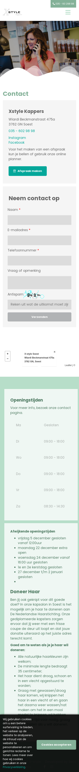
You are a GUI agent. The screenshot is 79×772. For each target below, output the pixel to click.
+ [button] (7, 353)
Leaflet (68, 365)
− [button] (7, 358)
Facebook (16, 142)
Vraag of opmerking (24, 270)
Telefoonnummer (23, 250)
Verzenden (39, 317)
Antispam (15, 294)
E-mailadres (19, 230)
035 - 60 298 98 (63, 3)
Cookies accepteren (56, 745)
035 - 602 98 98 (22, 131)
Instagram (17, 137)
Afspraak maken (30, 171)
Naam (14, 209)
